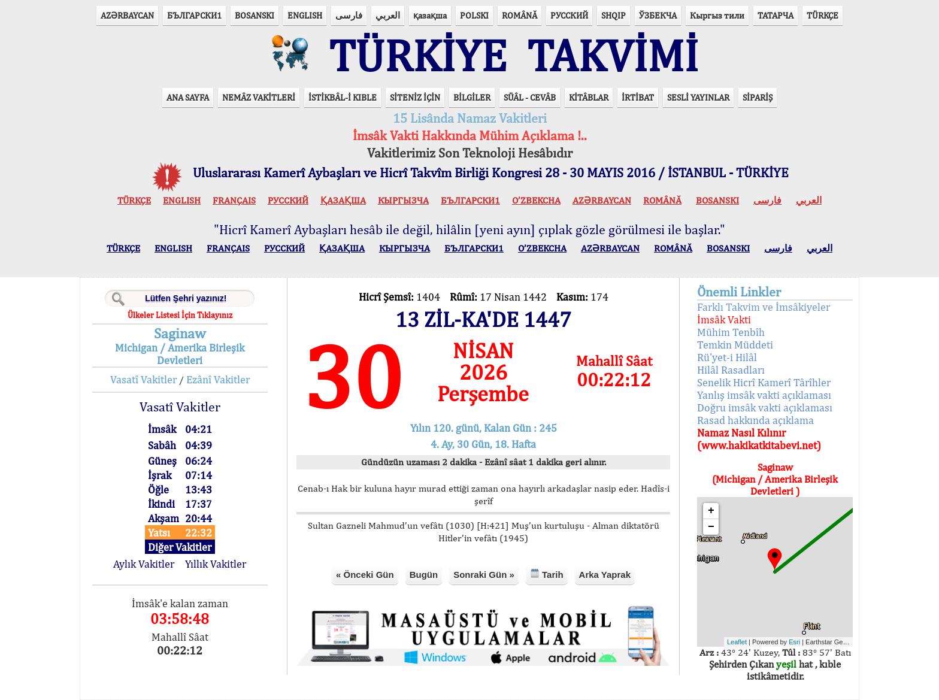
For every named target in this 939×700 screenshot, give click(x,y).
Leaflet (737, 642)
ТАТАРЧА (775, 15)
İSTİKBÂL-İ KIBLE (342, 97)
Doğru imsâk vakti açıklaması (764, 407)
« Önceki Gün (365, 574)
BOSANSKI (254, 15)
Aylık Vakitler (143, 563)
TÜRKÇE (822, 15)
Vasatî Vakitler (143, 379)
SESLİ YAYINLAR (698, 97)
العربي (387, 15)
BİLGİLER (471, 97)
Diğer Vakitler (179, 547)
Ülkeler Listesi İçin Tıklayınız (180, 315)
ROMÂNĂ (519, 15)
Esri (794, 642)
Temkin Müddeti (735, 344)
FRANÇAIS (234, 200)
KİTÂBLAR (588, 97)
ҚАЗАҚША (343, 200)
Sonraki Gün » (483, 574)
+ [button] (711, 511)
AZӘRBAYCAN (127, 15)
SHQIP (613, 15)
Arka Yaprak (605, 574)
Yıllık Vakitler (215, 563)
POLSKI (474, 15)
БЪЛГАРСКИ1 (194, 15)
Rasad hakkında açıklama (755, 420)
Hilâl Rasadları (731, 369)
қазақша (430, 15)
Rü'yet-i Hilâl (727, 357)
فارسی (348, 15)
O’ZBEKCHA (536, 200)
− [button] (711, 527)
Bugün (424, 574)
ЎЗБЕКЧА (658, 15)
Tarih (547, 574)
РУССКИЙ (569, 15)
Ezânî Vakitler (218, 379)
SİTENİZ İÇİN (415, 97)
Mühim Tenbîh (731, 332)
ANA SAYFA (187, 97)
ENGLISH (304, 15)
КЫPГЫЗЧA (403, 200)
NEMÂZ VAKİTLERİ (258, 97)
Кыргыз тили (717, 15)
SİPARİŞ (758, 97)
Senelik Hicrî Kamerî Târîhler (764, 382)
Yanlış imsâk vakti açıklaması (764, 395)
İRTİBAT (638, 97)
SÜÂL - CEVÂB (530, 97)
